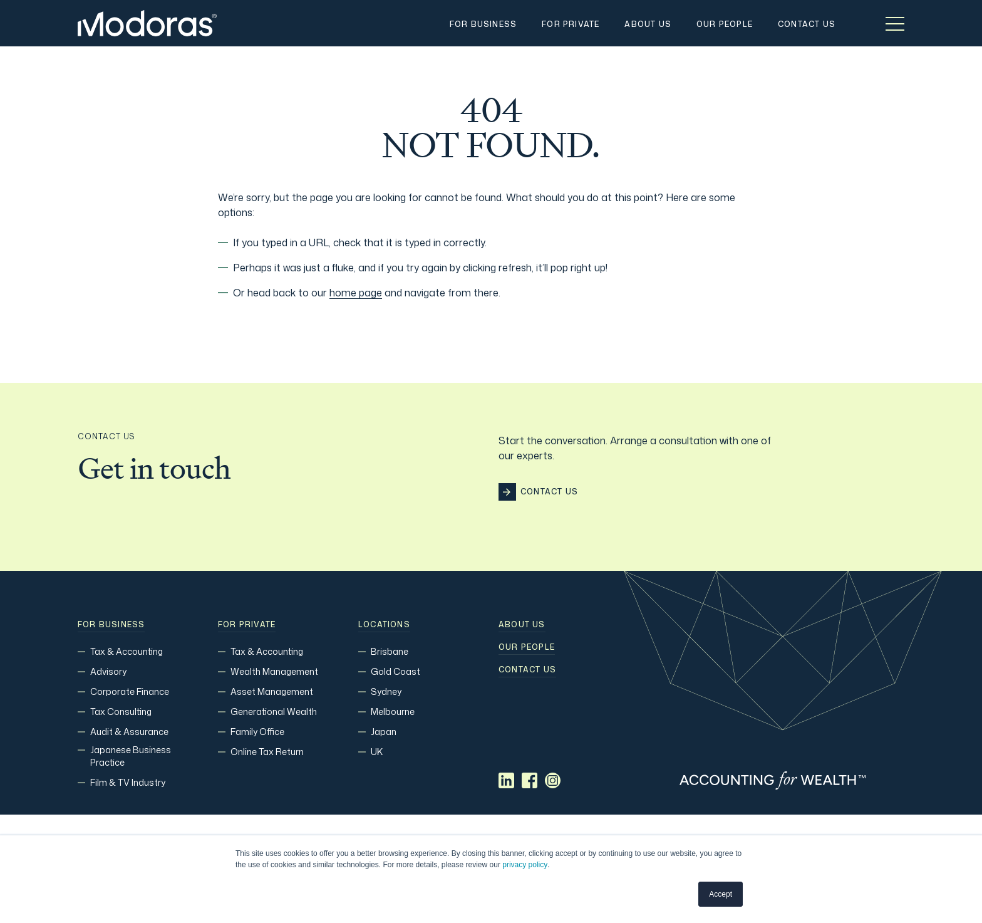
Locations (384, 624)
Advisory (108, 671)
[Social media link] (506, 780)
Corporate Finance (129, 691)
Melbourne (393, 711)
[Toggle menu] (895, 23)
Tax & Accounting (126, 651)
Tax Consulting (121, 711)
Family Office (257, 732)
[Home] (147, 23)
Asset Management (271, 691)
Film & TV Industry (127, 782)
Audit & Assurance (129, 732)
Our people (527, 647)
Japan (383, 732)
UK (377, 752)
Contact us (527, 670)
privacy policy (524, 864)
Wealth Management (274, 671)
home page (355, 293)
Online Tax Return (267, 752)
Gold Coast (395, 671)
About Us (522, 624)
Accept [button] (720, 894)
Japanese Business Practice (130, 756)
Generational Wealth (273, 711)
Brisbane (389, 651)
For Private (247, 624)
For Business (111, 624)
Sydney (386, 691)
